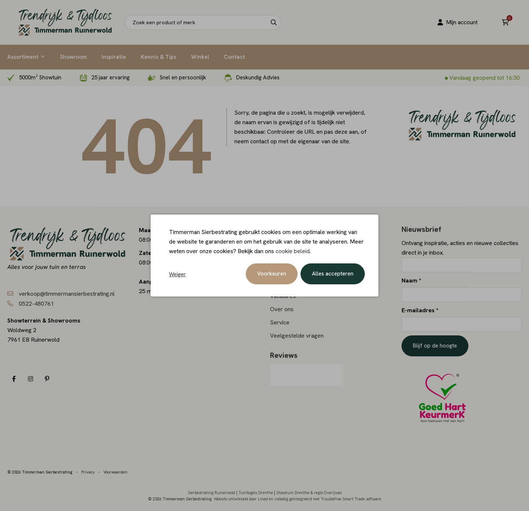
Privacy (88, 471)
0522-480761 (36, 303)
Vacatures (283, 296)
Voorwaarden (115, 471)
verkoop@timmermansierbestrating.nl (67, 294)
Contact (234, 57)
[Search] (273, 22)
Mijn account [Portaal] (457, 22)
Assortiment (23, 57)
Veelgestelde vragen (297, 335)
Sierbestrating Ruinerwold (211, 491)
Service (279, 322)
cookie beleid (293, 252)
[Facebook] (13, 379)
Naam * (411, 280)
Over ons (282, 309)
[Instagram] (30, 379)
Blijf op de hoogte (435, 345)
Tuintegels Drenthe (255, 491)
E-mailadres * (420, 310)
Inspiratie (113, 57)
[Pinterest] (46, 379)
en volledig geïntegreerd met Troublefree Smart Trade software (325, 497)
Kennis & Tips (158, 57)
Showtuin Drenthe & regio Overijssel (309, 491)
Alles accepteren (332, 274)
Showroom (73, 57)
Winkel (200, 57)
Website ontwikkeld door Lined (241, 497)
